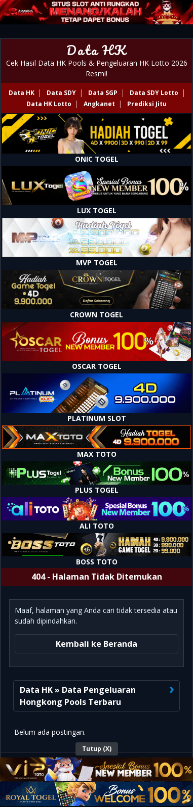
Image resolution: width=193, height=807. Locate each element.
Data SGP (103, 92)
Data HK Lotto (48, 104)
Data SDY (61, 92)
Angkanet (99, 104)
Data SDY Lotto (154, 92)
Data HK (96, 50)
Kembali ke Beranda (96, 643)
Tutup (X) (96, 748)
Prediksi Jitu (147, 104)
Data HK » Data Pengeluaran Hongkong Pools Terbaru (78, 695)
